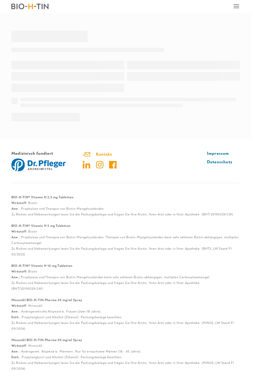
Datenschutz (219, 162)
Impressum (218, 153)
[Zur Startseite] (29, 6)
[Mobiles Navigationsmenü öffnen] (236, 6)
